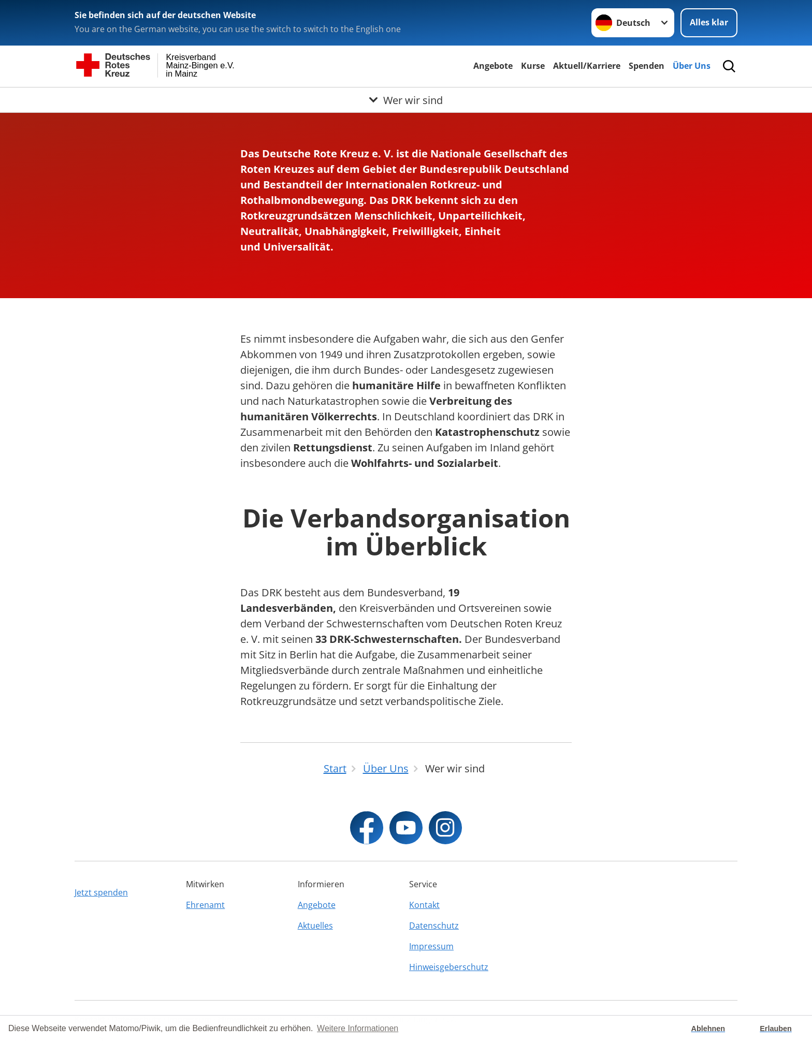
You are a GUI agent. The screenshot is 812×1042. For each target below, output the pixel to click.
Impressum (431, 946)
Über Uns (692, 65)
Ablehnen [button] (708, 1028)
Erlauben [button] (776, 1028)
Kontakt (424, 905)
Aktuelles (315, 925)
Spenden (646, 65)
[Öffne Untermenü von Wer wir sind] (406, 99)
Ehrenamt (205, 905)
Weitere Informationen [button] (357, 1028)
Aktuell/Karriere (586, 65)
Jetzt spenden (101, 892)
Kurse (533, 65)
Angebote (493, 65)
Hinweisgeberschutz (448, 967)
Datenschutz (434, 925)
